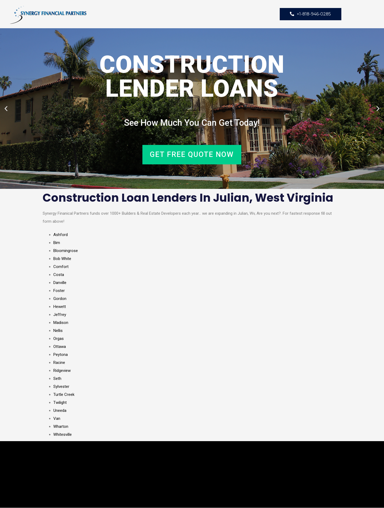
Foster (59, 290)
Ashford (60, 235)
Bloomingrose (65, 251)
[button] (6, 108)
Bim (56, 243)
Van (56, 418)
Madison (60, 322)
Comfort (61, 267)
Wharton (60, 426)
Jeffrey (59, 314)
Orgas (58, 338)
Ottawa (59, 346)
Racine (59, 362)
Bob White (62, 259)
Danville (59, 283)
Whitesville (62, 434)
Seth (57, 378)
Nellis (58, 330)
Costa (58, 275)
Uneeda (59, 410)
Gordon (59, 298)
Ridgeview (62, 370)
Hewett (59, 306)
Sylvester (61, 386)
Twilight (60, 402)
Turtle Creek (63, 394)
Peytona (60, 354)
